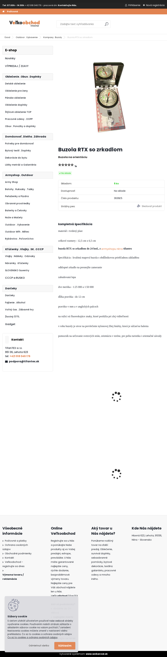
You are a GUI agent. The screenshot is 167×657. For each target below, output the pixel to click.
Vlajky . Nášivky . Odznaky (20, 256)
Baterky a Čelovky (16, 210)
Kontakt (9, 557)
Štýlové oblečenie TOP (18, 112)
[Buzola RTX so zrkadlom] (111, 95)
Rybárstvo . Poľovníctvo (19, 238)
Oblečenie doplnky (16, 104)
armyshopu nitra (112, 249)
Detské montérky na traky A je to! (73, 472)
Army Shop (11, 182)
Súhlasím (64, 646)
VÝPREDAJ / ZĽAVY (17, 66)
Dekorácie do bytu (16, 157)
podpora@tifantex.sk (24, 361)
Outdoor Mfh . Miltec (17, 231)
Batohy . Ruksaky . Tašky (19, 189)
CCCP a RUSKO (15, 278)
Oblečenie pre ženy (16, 90)
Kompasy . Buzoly (52, 37)
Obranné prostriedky (17, 203)
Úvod (7, 37)
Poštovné (12, 11)
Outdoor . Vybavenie (27, 37)
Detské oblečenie (15, 83)
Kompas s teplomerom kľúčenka (147, 396)
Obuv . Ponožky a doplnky (20, 126)
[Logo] (24, 24)
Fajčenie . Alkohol (15, 302)
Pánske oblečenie (15, 97)
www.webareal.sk (97, 654)
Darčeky (10, 295)
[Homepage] (3, 12)
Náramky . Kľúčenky (16, 263)
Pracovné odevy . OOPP (19, 119)
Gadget (10, 324)
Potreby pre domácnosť (19, 143)
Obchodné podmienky (18, 553)
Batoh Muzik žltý (107, 472)
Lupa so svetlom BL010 (111, 395)
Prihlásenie (134, 5)
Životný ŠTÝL (12, 316)
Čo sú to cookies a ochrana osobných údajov (33, 637)
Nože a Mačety (14, 217)
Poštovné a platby (16, 540)
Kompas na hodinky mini (73, 396)
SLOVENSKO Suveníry (17, 270)
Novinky (10, 58)
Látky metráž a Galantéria (20, 164)
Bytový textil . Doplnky (18, 150)
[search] (106, 25)
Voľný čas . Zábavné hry (19, 309)
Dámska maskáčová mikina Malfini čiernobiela (146, 473)
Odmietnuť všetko (39, 645)
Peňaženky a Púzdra (17, 196)
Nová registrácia (155, 5)
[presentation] (59, 392)
